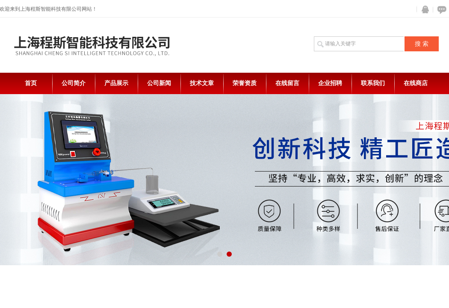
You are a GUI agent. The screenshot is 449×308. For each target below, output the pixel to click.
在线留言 (287, 83)
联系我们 (373, 83)
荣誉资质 (245, 83)
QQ (423, 9)
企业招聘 (330, 83)
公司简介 (74, 83)
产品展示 (116, 83)
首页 (31, 83)
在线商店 (416, 83)
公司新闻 (159, 83)
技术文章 (202, 83)
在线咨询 (440, 9)
